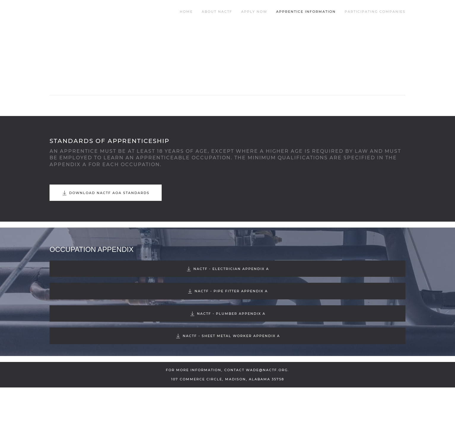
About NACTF (217, 11)
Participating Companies (375, 11)
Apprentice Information (306, 11)
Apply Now (254, 11)
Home (186, 11)
